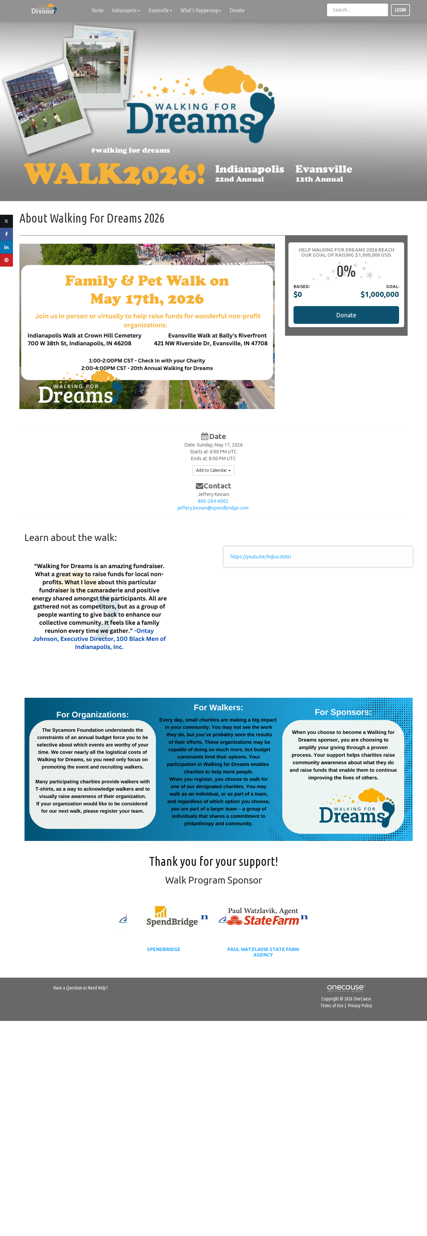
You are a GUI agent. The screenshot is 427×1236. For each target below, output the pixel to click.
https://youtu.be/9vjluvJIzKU (261, 556)
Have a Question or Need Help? (80, 988)
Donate (237, 10)
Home (98, 10)
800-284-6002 (213, 501)
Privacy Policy (360, 1005)
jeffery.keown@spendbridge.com (213, 508)
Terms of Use (332, 1005)
